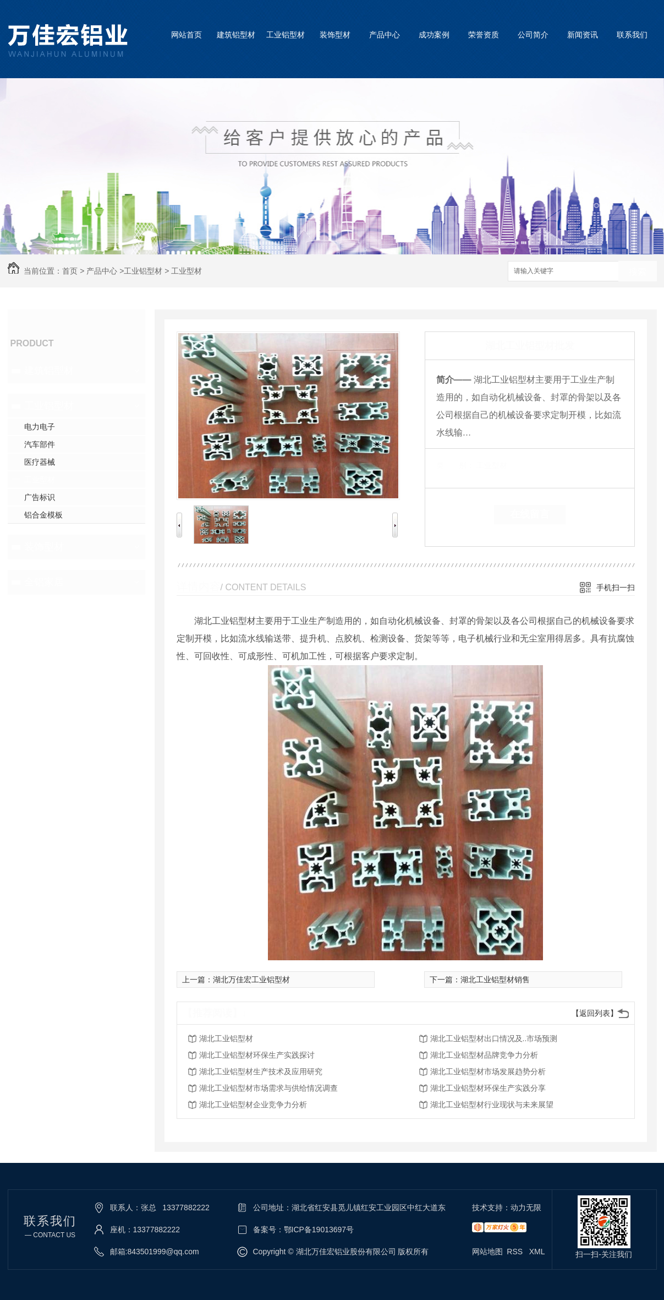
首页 (70, 270)
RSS (516, 1251)
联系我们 (632, 34)
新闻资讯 (582, 34)
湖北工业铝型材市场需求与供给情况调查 (268, 1088)
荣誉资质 (483, 34)
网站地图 (487, 1251)
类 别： (455, 465)
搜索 (637, 271)
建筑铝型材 (236, 34)
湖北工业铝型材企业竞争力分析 (253, 1104)
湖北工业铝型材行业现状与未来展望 (491, 1104)
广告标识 (39, 497)
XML (537, 1251)
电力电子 (39, 426)
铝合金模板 (43, 514)
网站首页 (186, 34)
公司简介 (533, 34)
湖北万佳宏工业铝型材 (251, 979)
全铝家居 (44, 582)
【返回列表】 (595, 1013)
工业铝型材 (285, 34)
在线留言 (530, 514)
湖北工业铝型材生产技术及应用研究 (260, 1071)
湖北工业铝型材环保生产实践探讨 (257, 1055)
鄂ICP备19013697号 (319, 1229)
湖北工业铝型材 (226, 1038)
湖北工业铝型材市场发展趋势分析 (488, 1071)
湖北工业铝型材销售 (495, 979)
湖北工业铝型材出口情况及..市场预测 (494, 1038)
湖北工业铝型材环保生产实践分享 (488, 1088)
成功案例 (434, 34)
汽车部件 (39, 444)
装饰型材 (335, 34)
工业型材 (186, 270)
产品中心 (384, 34)
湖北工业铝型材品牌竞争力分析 (484, 1055)
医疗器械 (39, 462)
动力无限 (526, 1207)
